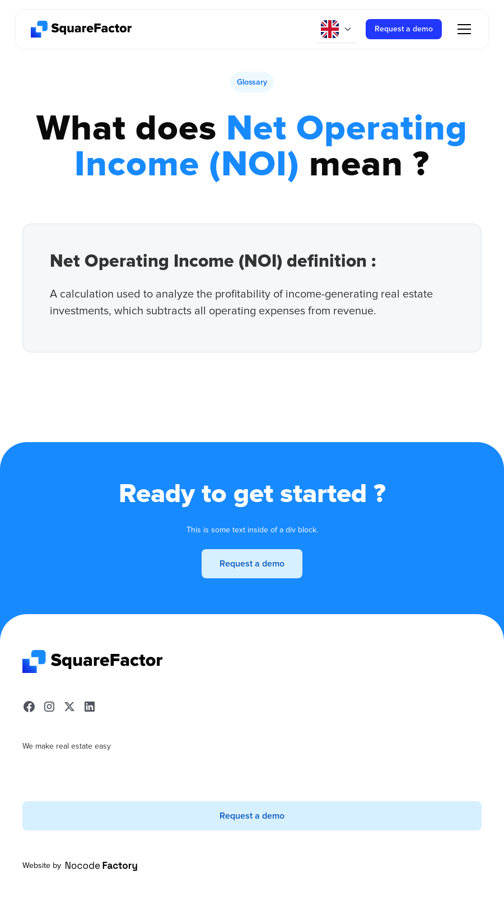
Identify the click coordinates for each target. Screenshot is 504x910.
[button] (336, 29)
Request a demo (404, 29)
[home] (81, 29)
